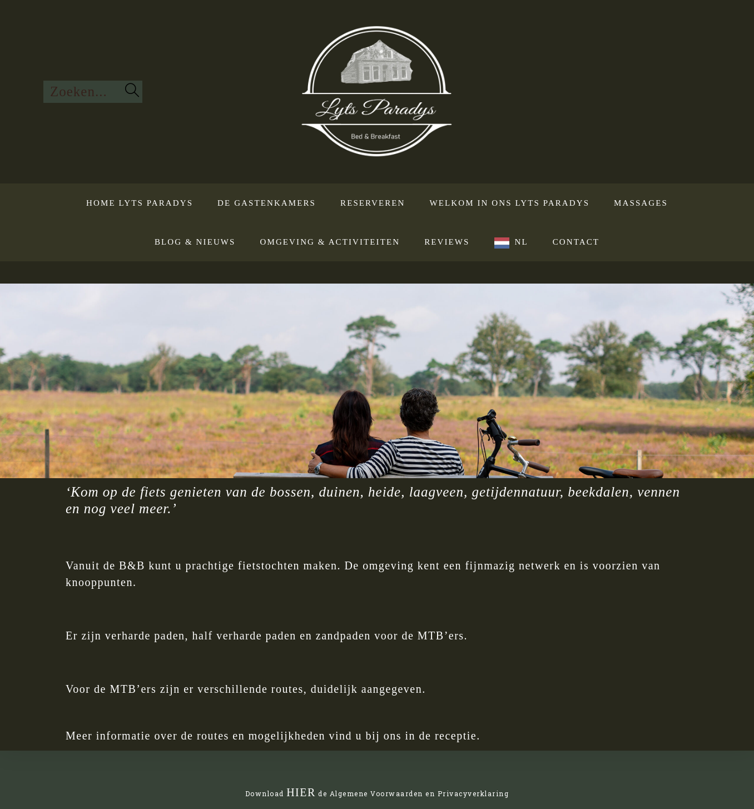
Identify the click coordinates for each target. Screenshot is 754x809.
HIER (301, 792)
